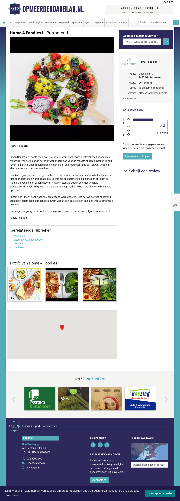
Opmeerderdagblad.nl (53, 9)
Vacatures (111, 22)
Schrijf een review (141, 171)
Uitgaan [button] (97, 22)
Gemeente (50, 22)
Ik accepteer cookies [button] (160, 493)
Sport (88, 22)
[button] (62, 331)
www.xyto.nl (33, 467)
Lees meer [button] (12, 495)
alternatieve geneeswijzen (28, 239)
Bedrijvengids (35, 22)
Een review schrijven (137, 156)
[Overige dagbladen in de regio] (149, 465)
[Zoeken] (176, 22)
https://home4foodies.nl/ (153, 93)
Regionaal (64, 22)
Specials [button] (76, 22)
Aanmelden (99, 480)
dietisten (19, 247)
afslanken (19, 236)
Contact (123, 22)
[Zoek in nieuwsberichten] (156, 22)
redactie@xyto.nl (36, 463)
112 (10, 22)
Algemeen (20, 22)
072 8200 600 (34, 458)
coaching (19, 243)
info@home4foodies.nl (151, 87)
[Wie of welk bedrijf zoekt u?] (142, 42)
